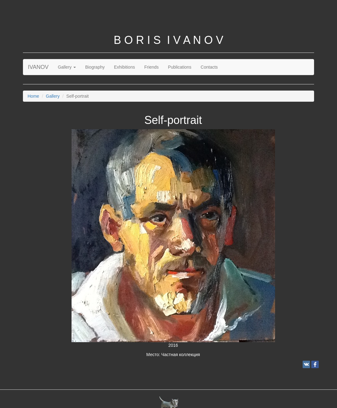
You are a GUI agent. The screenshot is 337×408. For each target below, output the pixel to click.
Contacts (209, 67)
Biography (95, 67)
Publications (179, 67)
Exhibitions (124, 67)
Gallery (67, 67)
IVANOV (38, 67)
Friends (151, 67)
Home (33, 96)
